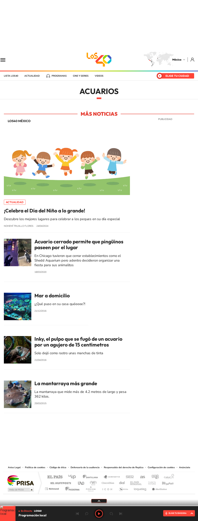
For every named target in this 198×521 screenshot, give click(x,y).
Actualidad (32, 75)
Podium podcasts (90, 487)
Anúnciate (184, 467)
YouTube (87, 441)
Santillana (91, 477)
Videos (99, 75)
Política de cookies (35, 467)
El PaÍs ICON (107, 487)
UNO (81, 482)
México (176, 59)
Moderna (71, 487)
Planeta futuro (150, 482)
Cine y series (81, 75)
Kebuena (164, 482)
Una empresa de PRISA (20, 480)
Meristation (159, 487)
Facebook (103, 441)
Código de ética (58, 467)
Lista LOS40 (11, 75)
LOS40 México (99, 59)
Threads (118, 441)
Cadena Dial (122, 482)
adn (153, 477)
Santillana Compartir (112, 477)
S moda (123, 487)
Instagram (95, 441)
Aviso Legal (14, 467)
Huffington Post (60, 482)
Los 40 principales (73, 477)
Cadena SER (128, 477)
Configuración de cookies (161, 467)
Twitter (111, 441)
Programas (59, 75)
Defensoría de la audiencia (85, 467)
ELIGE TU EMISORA (177, 513)
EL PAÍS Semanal (136, 482)
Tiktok (80, 441)
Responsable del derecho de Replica (123, 467)
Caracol (168, 477)
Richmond (52, 487)
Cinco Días (107, 482)
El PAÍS (55, 477)
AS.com (141, 477)
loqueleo (140, 487)
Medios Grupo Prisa (20, 489)
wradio (92, 482)
